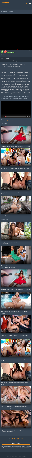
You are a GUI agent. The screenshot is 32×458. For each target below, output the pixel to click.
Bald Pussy (21, 96)
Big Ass (20, 98)
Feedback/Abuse (16, 443)
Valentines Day (5, 100)
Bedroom (27, 96)
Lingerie (16, 96)
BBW (11, 98)
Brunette (6, 96)
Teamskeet (7, 60)
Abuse (14, 60)
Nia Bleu (7, 58)
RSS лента (14, 454)
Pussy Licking (5, 98)
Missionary (15, 98)
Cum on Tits (12, 100)
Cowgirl (25, 98)
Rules (19, 454)
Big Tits (11, 96)
